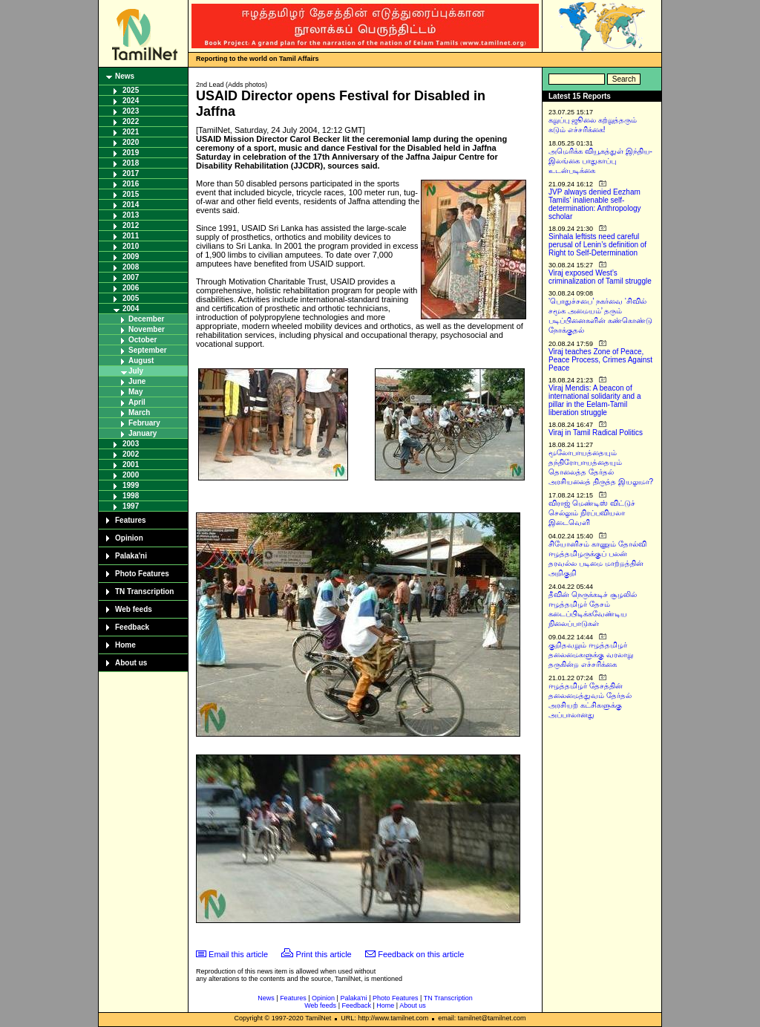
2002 (130, 454)
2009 (130, 256)
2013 (130, 215)
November (146, 329)
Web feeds (133, 609)
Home (125, 645)
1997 (130, 506)
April (136, 402)
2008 (130, 267)
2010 (130, 246)
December (146, 319)
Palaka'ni (131, 556)
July (135, 371)
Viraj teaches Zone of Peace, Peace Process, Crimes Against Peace (600, 360)
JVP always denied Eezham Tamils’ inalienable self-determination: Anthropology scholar (594, 204)
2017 (130, 173)
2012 (130, 225)
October (142, 340)
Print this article (324, 954)
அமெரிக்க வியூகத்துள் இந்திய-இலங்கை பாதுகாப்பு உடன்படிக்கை (600, 161)
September (147, 350)
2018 (130, 163)
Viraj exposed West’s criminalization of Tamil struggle (600, 277)
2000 (130, 475)
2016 (130, 184)
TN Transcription (144, 591)
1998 (130, 496)
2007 (130, 277)
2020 (130, 142)
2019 (130, 153)
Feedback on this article (421, 954)
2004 (130, 308)
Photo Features (142, 574)
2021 (130, 132)
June (136, 381)
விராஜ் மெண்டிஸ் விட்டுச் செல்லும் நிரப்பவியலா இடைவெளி (591, 512)
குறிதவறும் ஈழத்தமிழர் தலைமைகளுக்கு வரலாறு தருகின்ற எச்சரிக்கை (590, 654)
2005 (130, 298)
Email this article (238, 954)
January (142, 433)
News (124, 76)
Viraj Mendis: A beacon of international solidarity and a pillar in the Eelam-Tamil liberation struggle (594, 400)
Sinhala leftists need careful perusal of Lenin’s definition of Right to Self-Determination (597, 244)
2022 (130, 121)
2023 (130, 111)
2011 (130, 236)
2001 (130, 464)
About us (131, 663)
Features (130, 520)
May (135, 392)
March (139, 412)
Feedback (132, 627)
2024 (130, 101)
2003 (130, 444)
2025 (130, 90)
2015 (130, 194)
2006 (130, 288)
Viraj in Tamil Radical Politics (595, 432)
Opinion (129, 538)
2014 (130, 204)
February (144, 423)
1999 (130, 485)
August (141, 360)
